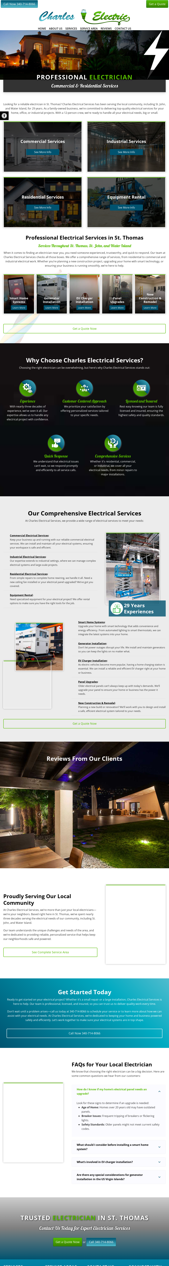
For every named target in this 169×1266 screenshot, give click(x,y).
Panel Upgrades (88, 681)
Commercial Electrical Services (29, 535)
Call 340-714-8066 (101, 1242)
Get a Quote (157, 4)
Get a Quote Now (68, 1242)
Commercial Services (42, 141)
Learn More (19, 307)
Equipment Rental (126, 197)
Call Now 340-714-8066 (19, 4)
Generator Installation (92, 643)
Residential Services (43, 197)
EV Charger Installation (92, 660)
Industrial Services (126, 141)
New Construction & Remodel (96, 703)
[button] (39, 814)
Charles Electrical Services (84, 17)
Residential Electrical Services (28, 574)
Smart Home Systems (91, 622)
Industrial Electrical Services (28, 556)
